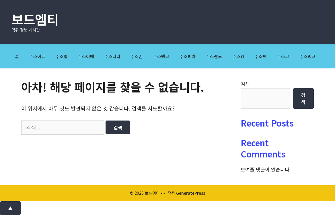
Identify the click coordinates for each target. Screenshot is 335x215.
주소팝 (62, 56)
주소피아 (188, 56)
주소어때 (86, 56)
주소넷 (261, 56)
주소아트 (37, 56)
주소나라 (112, 56)
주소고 (283, 56)
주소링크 (307, 56)
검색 (245, 83)
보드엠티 (35, 19)
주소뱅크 (161, 56)
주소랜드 (214, 56)
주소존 (137, 56)
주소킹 (238, 56)
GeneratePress (190, 193)
